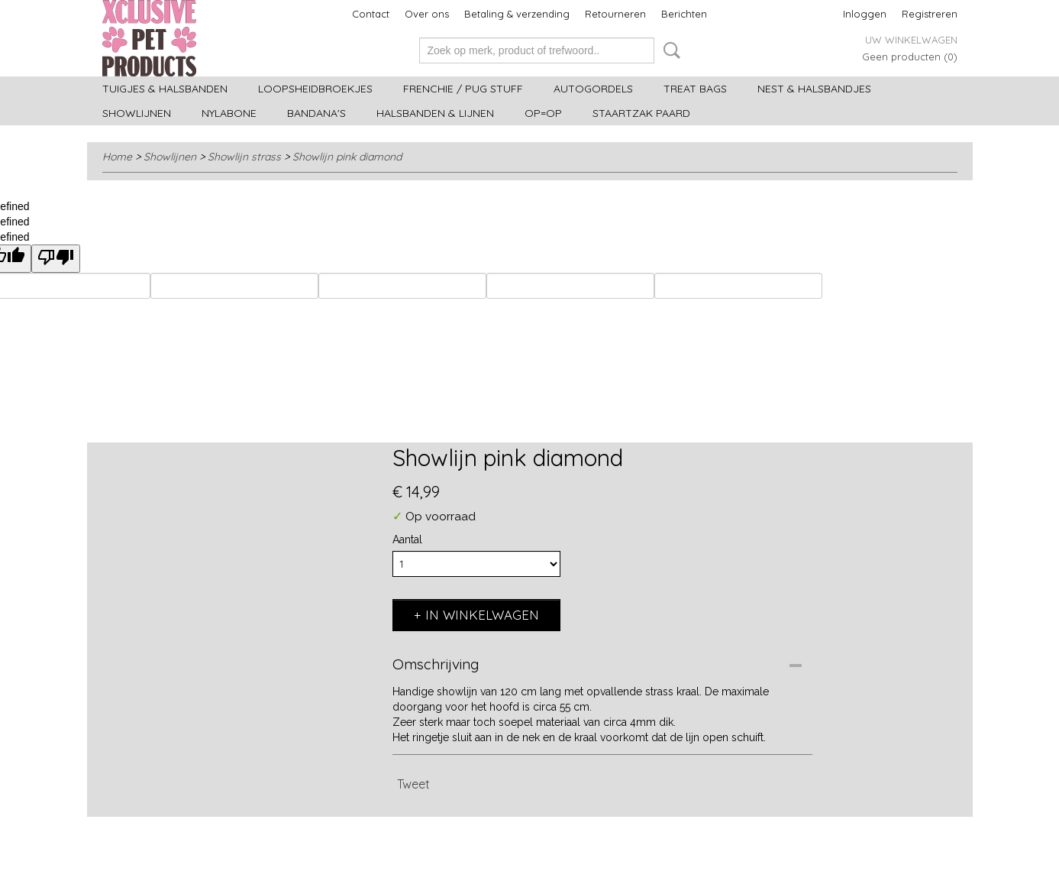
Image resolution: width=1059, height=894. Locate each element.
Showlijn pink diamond (347, 157)
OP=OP (543, 113)
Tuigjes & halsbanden (165, 89)
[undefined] (55, 259)
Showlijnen (136, 113)
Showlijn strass (244, 157)
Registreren (929, 14)
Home (117, 157)
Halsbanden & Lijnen (435, 113)
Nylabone (229, 113)
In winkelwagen (482, 615)
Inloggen (864, 14)
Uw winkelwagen (911, 40)
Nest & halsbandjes (814, 89)
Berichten (684, 14)
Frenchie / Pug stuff (463, 89)
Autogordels (593, 89)
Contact (370, 14)
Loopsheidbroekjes (315, 89)
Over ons (427, 14)
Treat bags (695, 89)
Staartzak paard (641, 113)
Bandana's (316, 113)
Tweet (413, 784)
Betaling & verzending (517, 14)
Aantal (407, 539)
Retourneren (615, 14)
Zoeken (668, 50)
